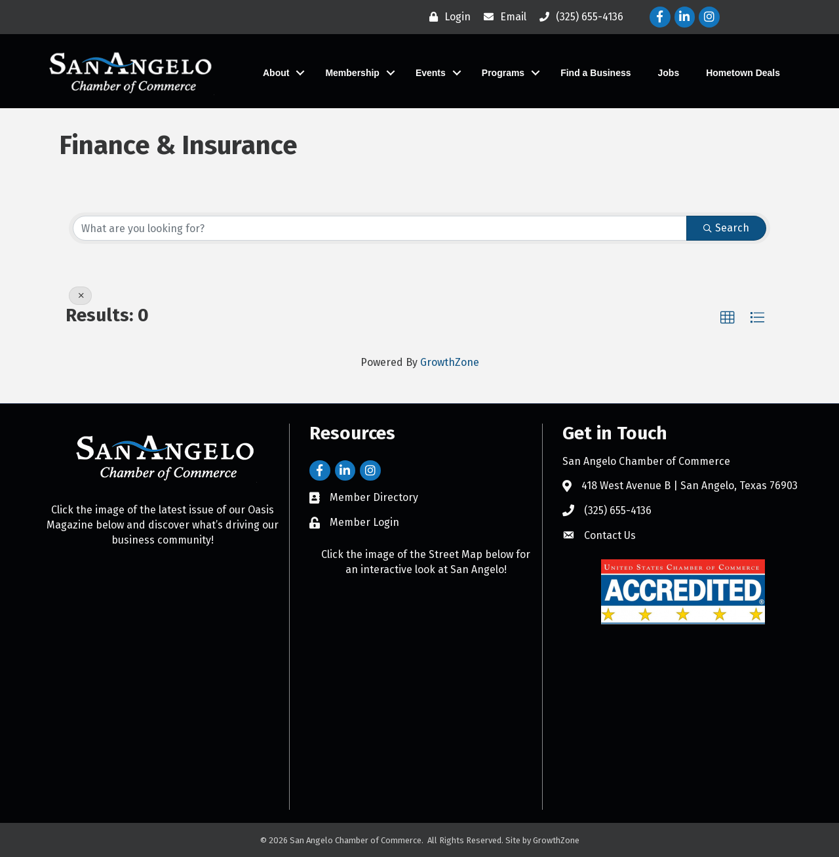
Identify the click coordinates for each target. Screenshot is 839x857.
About (276, 73)
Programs (503, 73)
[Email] (501, 17)
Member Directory (374, 497)
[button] (727, 318)
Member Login (364, 522)
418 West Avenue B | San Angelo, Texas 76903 (689, 485)
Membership (352, 73)
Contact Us (610, 534)
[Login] (447, 17)
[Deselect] (80, 296)
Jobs (669, 73)
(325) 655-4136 (618, 510)
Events (431, 73)
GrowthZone (449, 362)
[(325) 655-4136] (578, 17)
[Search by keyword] (380, 228)
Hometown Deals (743, 73)
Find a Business (595, 73)
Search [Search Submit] (726, 228)
